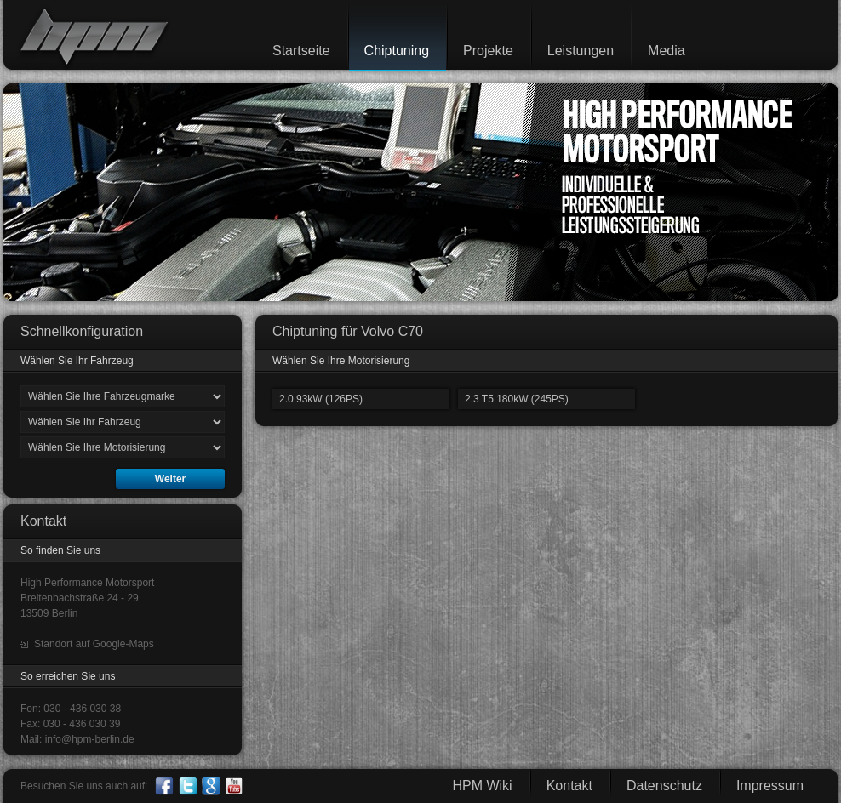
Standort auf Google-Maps (94, 644)
